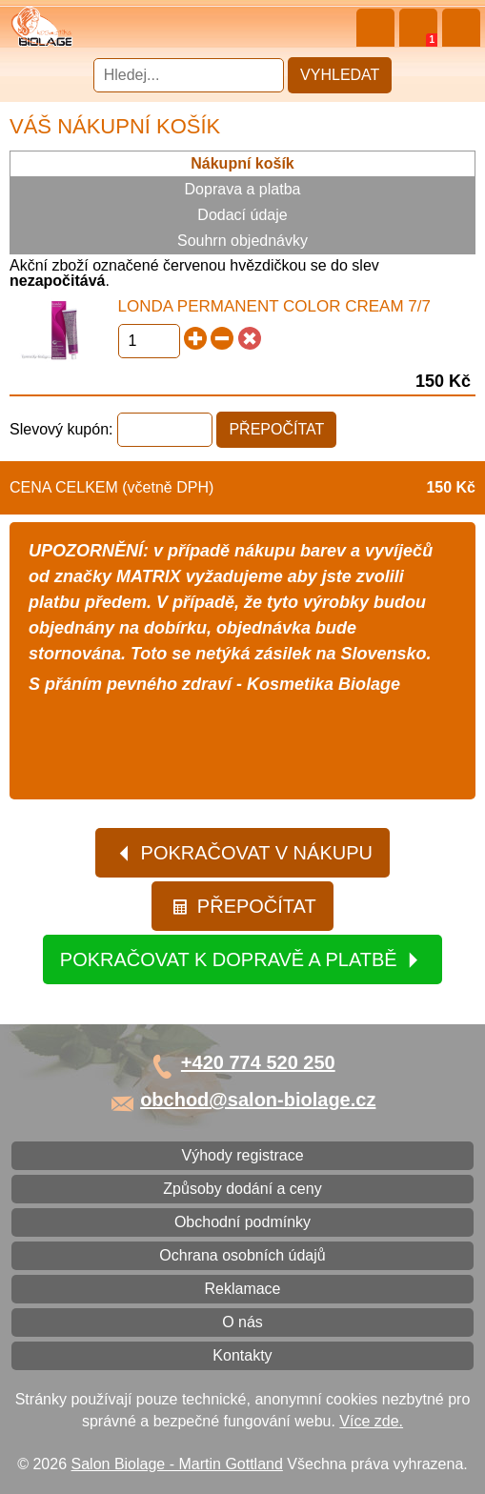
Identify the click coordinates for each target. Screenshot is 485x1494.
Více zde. (371, 1421)
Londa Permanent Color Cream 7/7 (274, 306)
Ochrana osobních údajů (242, 1255)
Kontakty (242, 1355)
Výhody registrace (242, 1155)
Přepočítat (243, 906)
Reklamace (242, 1289)
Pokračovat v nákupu (244, 852)
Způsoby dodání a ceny (242, 1189)
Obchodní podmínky (242, 1222)
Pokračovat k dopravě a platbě (241, 959)
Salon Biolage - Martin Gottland (177, 1464)
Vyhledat (339, 75)
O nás (242, 1322)
